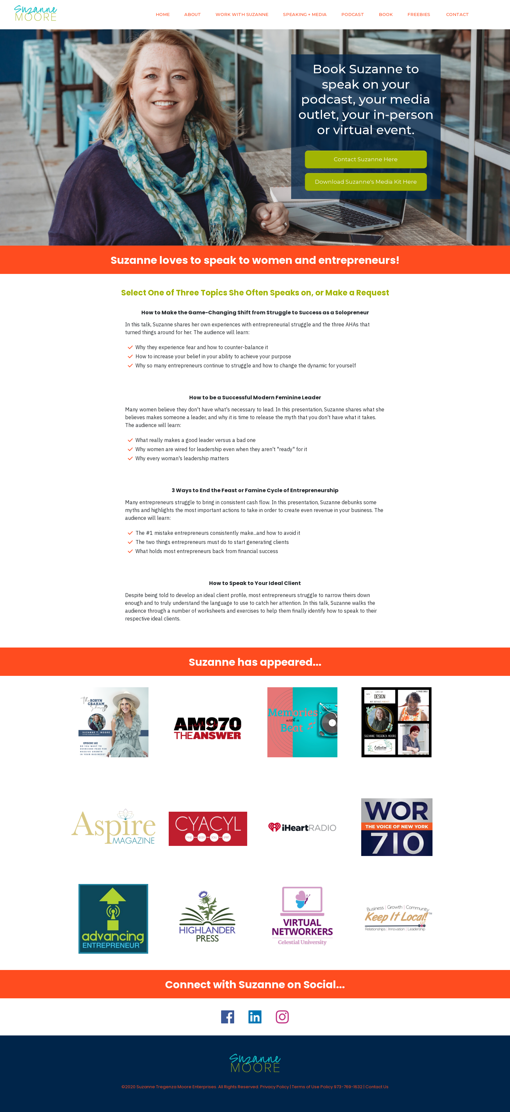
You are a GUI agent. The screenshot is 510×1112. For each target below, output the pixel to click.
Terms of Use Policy (312, 1087)
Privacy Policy (274, 1087)
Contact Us (377, 1087)
